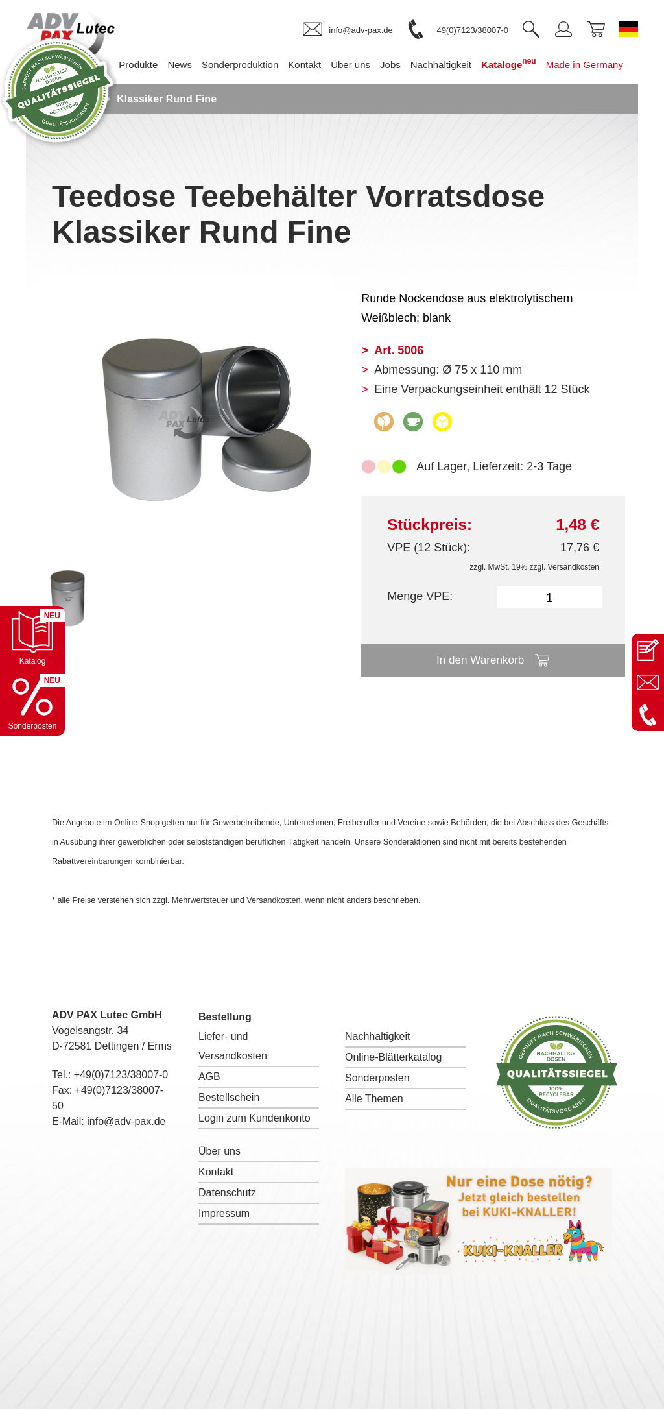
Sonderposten (377, 1077)
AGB (209, 1076)
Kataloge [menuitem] (419, 134)
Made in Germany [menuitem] (494, 135)
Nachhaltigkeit (377, 1036)
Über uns (219, 1151)
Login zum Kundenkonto (254, 1118)
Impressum (224, 1213)
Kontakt (215, 1171)
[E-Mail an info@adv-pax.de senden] (648, 682)
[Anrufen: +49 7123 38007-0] (648, 715)
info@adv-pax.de (126, 1121)
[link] (347, 29)
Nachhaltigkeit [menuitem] (350, 135)
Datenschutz (227, 1192)
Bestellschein (228, 1097)
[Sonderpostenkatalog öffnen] (32, 703)
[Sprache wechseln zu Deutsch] (628, 29)
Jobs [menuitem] (300, 135)
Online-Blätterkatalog (393, 1057)
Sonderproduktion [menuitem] (150, 135)
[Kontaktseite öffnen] (648, 650)
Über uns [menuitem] (261, 135)
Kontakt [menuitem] (214, 135)
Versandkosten (573, 567)
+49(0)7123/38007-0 (121, 1074)
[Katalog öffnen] (32, 638)
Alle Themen (374, 1098)
